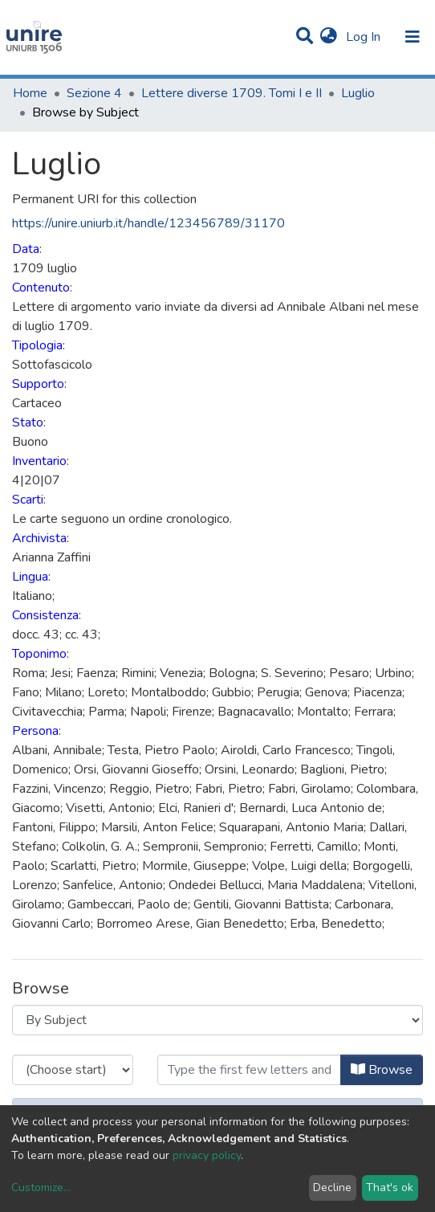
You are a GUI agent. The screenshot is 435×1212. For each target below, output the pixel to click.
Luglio (358, 93)
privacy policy (207, 1155)
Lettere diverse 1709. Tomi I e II (231, 93)
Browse (382, 1070)
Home (30, 93)
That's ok (389, 1187)
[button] (329, 37)
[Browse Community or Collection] (217, 1020)
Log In (365, 37)
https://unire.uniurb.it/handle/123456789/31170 (148, 223)
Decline (332, 1187)
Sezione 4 (94, 93)
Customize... (41, 1187)
